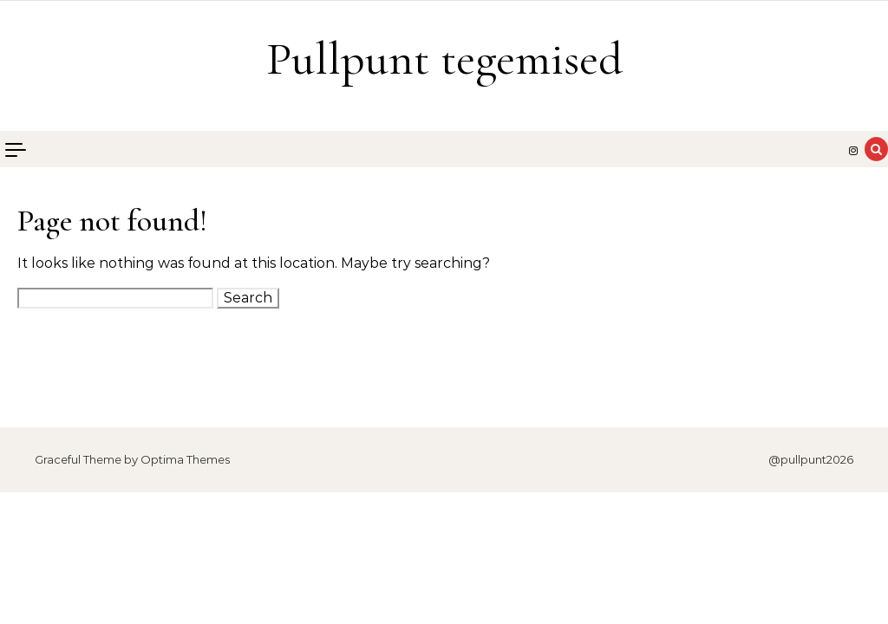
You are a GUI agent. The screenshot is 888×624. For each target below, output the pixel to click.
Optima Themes (185, 459)
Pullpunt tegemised (444, 58)
